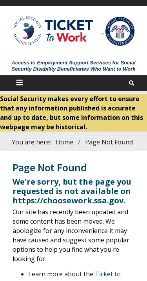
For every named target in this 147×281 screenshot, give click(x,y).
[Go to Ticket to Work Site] (53, 30)
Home (64, 142)
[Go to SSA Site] (120, 31)
